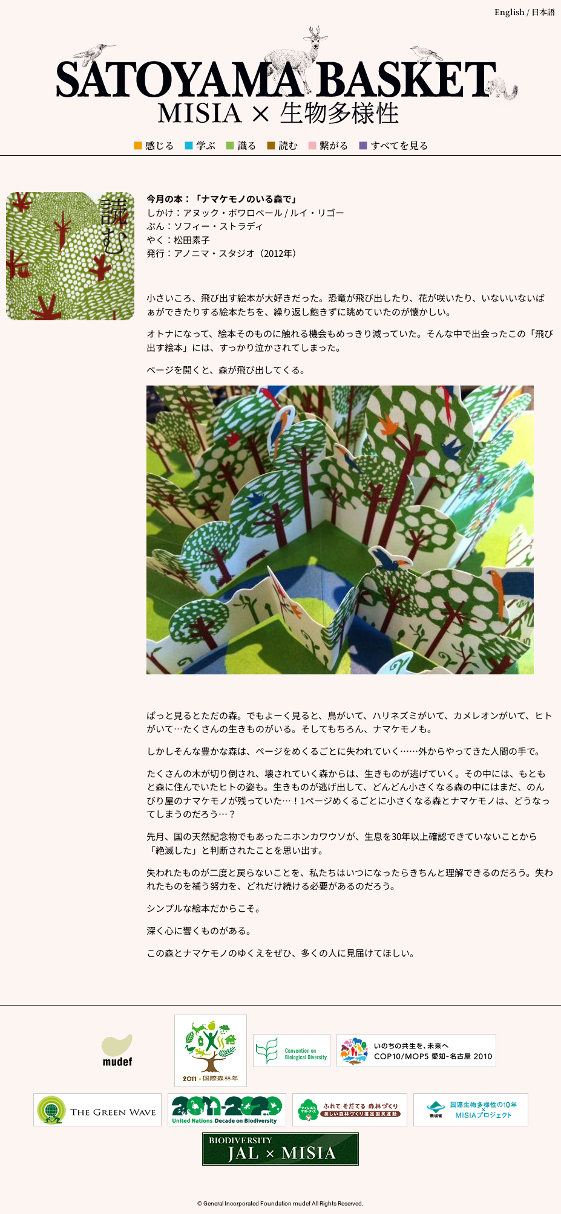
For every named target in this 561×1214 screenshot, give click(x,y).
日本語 (543, 12)
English (509, 12)
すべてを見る (393, 145)
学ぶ (199, 145)
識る (241, 145)
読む (282, 145)
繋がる (328, 145)
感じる (153, 145)
